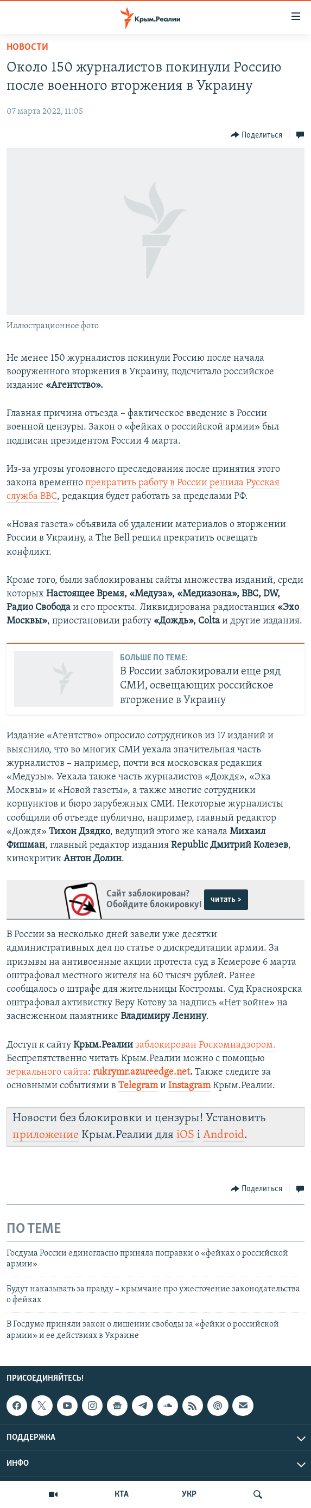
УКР (189, 1494)
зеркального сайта (47, 1072)
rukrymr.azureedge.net (141, 1072)
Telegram (138, 1086)
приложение (45, 1135)
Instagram (189, 1086)
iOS (185, 1135)
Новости (27, 47)
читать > (226, 899)
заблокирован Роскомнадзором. (205, 1045)
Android (223, 1135)
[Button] (257, 135)
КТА (122, 1494)
